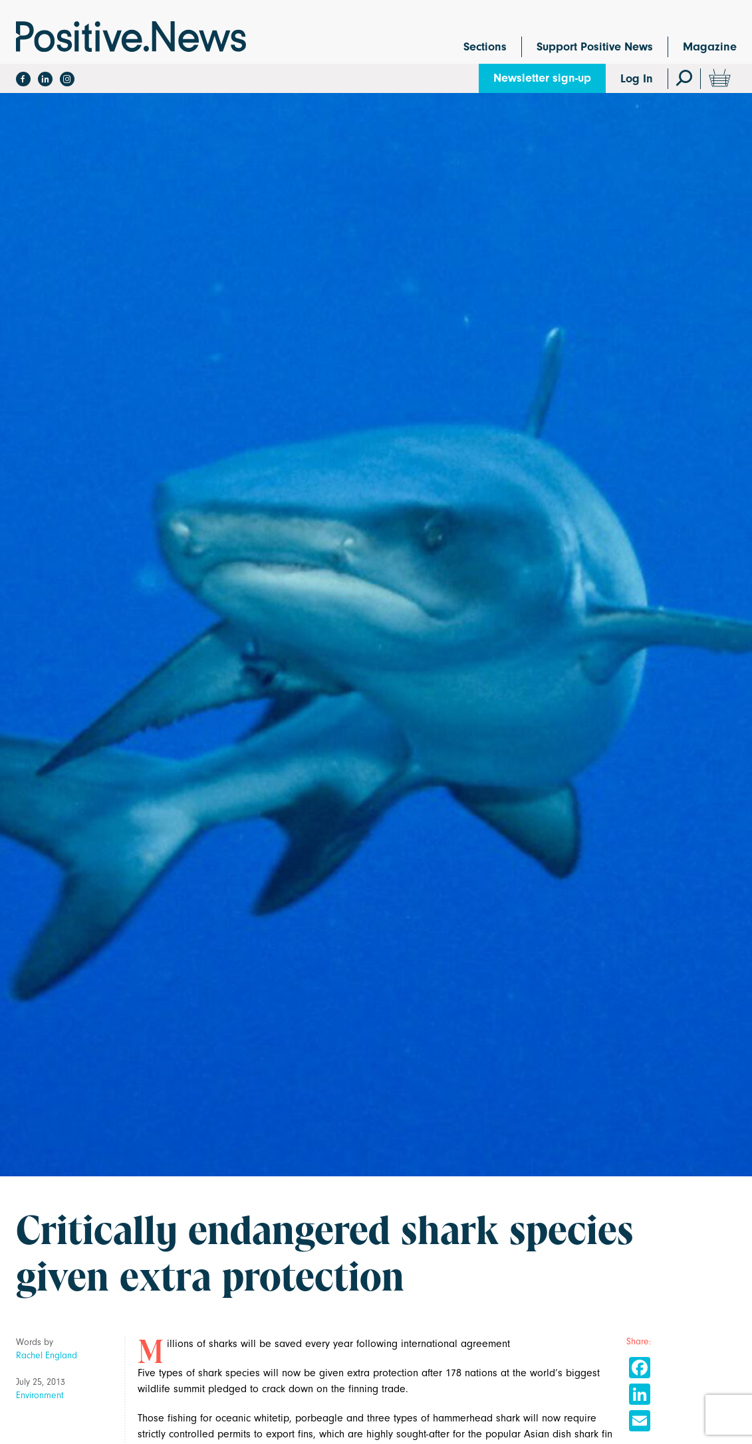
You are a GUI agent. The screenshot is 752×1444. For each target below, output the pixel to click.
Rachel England (46, 1355)
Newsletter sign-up (542, 78)
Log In (636, 79)
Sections (485, 47)
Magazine (710, 47)
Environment (40, 1395)
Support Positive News (595, 47)
